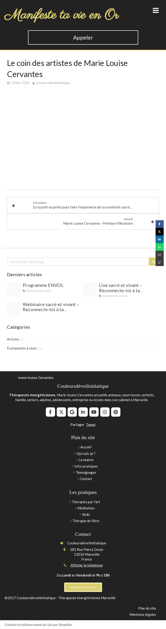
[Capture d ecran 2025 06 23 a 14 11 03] (90, 290)
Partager (77, 424)
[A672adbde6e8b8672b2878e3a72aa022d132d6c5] (14, 290)
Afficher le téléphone (87, 565)
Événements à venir (22, 348)
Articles (13, 339)
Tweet (91, 424)
